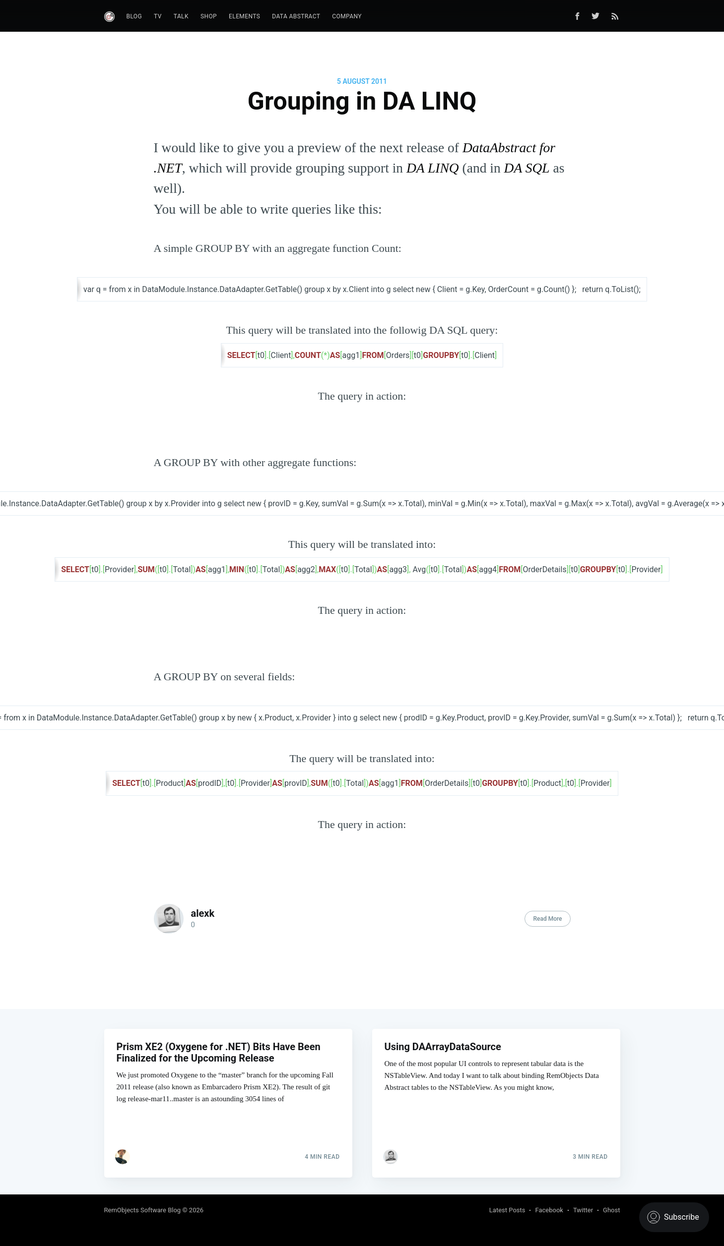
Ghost (611, 1210)
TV (158, 16)
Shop (208, 16)
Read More (547, 918)
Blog (134, 16)
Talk (181, 16)
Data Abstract (296, 16)
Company (347, 16)
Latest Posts (507, 1210)
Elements (244, 16)
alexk (203, 913)
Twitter (583, 1210)
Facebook (549, 1210)
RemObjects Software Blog (142, 1210)
